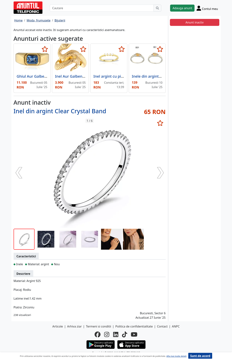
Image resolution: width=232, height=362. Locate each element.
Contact (162, 326)
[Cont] (207, 8)
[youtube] (134, 334)
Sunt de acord (200, 356)
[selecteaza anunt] (44, 49)
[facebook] (97, 334)
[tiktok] (124, 334)
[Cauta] (157, 8)
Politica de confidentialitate (134, 326)
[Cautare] (102, 8)
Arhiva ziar (74, 326)
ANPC (176, 326)
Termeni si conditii (98, 326)
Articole (57, 326)
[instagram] (106, 334)
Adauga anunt (182, 8)
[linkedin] (115, 334)
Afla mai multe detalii (176, 356)
